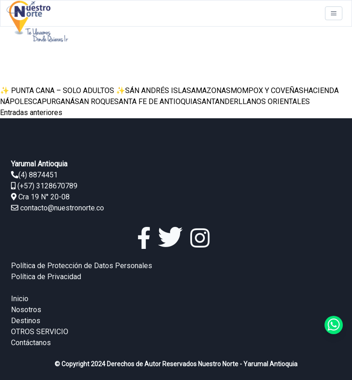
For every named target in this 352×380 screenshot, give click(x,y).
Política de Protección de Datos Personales (81, 265)
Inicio (19, 298)
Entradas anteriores (31, 112)
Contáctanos (31, 342)
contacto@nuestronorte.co (62, 208)
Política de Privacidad (46, 276)
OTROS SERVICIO (39, 331)
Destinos (25, 320)
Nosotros (26, 309)
